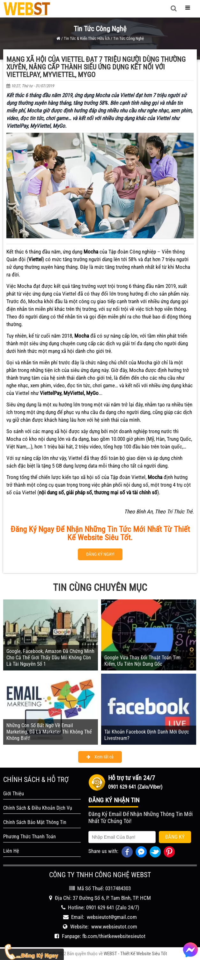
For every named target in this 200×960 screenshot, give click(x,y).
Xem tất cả (100, 756)
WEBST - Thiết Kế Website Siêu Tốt (135, 953)
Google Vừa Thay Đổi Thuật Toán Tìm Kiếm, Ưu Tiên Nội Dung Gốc (142, 661)
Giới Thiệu (13, 794)
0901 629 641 (100, 907)
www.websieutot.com (114, 926)
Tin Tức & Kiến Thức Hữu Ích (87, 38)
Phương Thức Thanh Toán (29, 837)
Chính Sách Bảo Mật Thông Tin (34, 822)
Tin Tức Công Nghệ (128, 38)
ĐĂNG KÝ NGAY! (100, 554)
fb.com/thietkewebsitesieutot (113, 936)
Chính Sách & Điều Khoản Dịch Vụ (37, 808)
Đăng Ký (175, 837)
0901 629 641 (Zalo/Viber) (135, 787)
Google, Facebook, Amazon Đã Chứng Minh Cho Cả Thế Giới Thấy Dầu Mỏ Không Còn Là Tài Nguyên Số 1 (50, 657)
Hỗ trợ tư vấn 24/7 (131, 778)
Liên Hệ (11, 851)
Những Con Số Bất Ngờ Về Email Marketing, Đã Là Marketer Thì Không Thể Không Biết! (49, 731)
